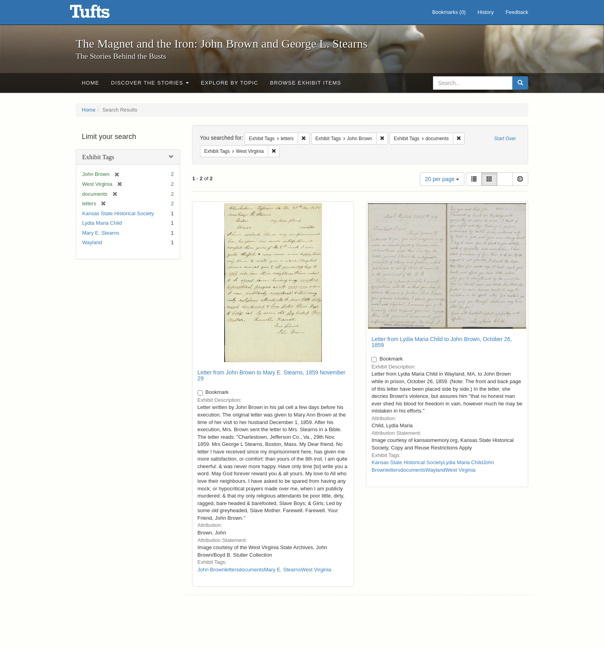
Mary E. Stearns (100, 233)
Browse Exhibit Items (305, 83)
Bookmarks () (449, 12)
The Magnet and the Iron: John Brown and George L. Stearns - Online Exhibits (99, 14)
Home (90, 83)
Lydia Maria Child (102, 223)
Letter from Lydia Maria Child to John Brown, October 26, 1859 (441, 342)
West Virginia (316, 570)
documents (251, 570)
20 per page (442, 179)
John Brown (211, 570)
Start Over (505, 138)
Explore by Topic (229, 83)
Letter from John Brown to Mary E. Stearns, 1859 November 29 (272, 375)
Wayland (92, 242)
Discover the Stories (150, 83)
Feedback (517, 12)
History (485, 12)
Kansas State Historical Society (118, 213)
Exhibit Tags (98, 157)
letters (232, 570)
